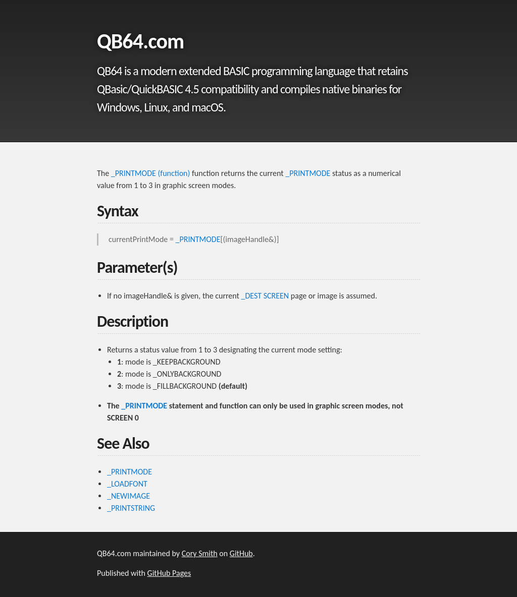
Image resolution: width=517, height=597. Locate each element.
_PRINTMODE (307, 173)
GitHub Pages (169, 573)
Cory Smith (200, 553)
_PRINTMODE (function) (150, 173)
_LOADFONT (127, 484)
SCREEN (276, 296)
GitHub (241, 553)
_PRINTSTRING (131, 508)
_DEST (251, 296)
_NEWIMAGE (128, 496)
